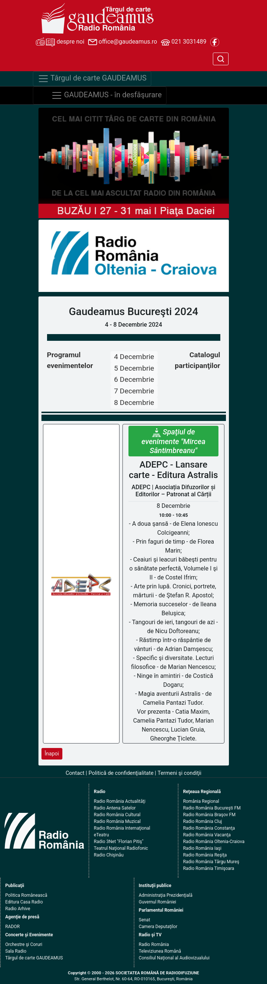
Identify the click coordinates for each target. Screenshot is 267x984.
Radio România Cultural (117, 814)
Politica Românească (26, 895)
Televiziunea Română (160, 951)
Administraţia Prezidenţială (166, 895)
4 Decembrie (134, 356)
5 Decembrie (134, 368)
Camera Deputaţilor (158, 926)
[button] (52, 256)
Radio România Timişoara (208, 868)
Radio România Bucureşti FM (211, 808)
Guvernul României (157, 902)
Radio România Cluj (202, 821)
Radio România (154, 944)
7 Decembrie (134, 391)
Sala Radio (16, 951)
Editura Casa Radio (24, 902)
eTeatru (101, 834)
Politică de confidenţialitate (121, 773)
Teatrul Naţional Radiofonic (121, 848)
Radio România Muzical (117, 821)
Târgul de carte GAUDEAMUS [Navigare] (92, 78)
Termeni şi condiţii (179, 773)
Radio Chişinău (109, 855)
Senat (144, 919)
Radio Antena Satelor (115, 808)
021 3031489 (184, 42)
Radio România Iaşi (202, 848)
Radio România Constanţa (209, 828)
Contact (75, 773)
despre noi (60, 42)
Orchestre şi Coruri (23, 944)
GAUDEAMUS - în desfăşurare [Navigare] (106, 95)
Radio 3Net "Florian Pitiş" (118, 841)
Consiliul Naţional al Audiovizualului (174, 958)
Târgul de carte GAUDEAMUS (34, 958)
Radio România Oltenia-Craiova (214, 841)
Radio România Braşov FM (209, 814)
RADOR (12, 926)
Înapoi (52, 754)
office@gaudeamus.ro (122, 42)
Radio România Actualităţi (119, 801)
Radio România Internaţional (122, 828)
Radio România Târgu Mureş (211, 861)
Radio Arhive (17, 908)
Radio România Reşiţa (205, 855)
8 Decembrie (134, 402)
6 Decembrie (134, 379)
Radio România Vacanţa (207, 834)
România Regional (201, 801)
